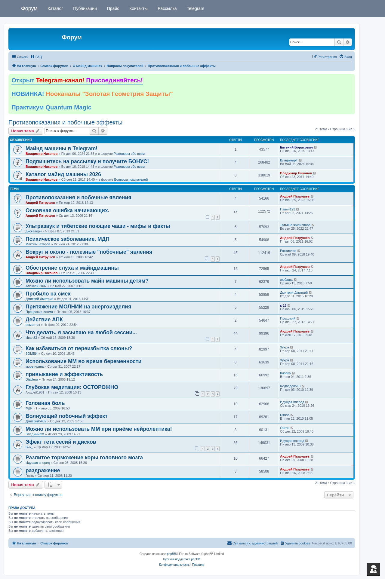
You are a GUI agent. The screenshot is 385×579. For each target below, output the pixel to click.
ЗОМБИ (31, 353)
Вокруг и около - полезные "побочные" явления (89, 252)
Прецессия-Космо (39, 312)
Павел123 (287, 209)
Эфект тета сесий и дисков (61, 442)
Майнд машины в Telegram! (61, 149)
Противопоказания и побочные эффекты (65, 122)
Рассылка (167, 8)
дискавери (34, 231)
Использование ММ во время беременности (83, 361)
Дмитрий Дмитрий (39, 299)
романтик (33, 324)
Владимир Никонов (41, 153)
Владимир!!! (35, 434)
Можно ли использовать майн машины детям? (87, 281)
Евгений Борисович (296, 147)
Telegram (195, 8)
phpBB (171, 554)
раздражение (43, 470)
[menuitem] (36, 56)
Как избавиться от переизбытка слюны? (79, 348)
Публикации (84, 8)
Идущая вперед (292, 402)
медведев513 (290, 386)
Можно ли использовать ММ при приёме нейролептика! (99, 429)
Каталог (55, 8)
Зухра (284, 347)
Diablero (32, 379)
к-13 (283, 305)
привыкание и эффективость (64, 374)
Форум (29, 8)
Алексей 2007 (36, 286)
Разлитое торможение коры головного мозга (84, 458)
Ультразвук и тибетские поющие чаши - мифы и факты (98, 226)
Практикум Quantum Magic (51, 107)
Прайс (112, 8)
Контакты (137, 8)
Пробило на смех (48, 294)
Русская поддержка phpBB (181, 559)
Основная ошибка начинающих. (67, 210)
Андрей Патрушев (40, 202)
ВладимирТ (289, 160)
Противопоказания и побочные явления (78, 198)
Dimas (284, 415)
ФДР (29, 408)
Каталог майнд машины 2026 (63, 174)
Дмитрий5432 (36, 421)
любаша (286, 279)
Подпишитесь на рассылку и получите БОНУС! (87, 161)
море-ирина (35, 366)
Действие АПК (44, 320)
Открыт (77, 80)
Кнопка (285, 373)
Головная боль (45, 403)
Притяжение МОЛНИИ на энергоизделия (78, 307)
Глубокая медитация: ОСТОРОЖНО (72, 387)
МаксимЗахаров (38, 244)
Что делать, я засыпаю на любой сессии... (81, 332)
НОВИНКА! (92, 93)
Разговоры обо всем (129, 153)
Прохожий (287, 318)
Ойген (284, 428)
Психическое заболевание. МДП (67, 239)
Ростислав (288, 251)
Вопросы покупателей (131, 179)
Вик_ (29, 447)
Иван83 (31, 337)
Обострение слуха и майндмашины (72, 268)
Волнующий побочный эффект (67, 416)
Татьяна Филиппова (295, 225)
